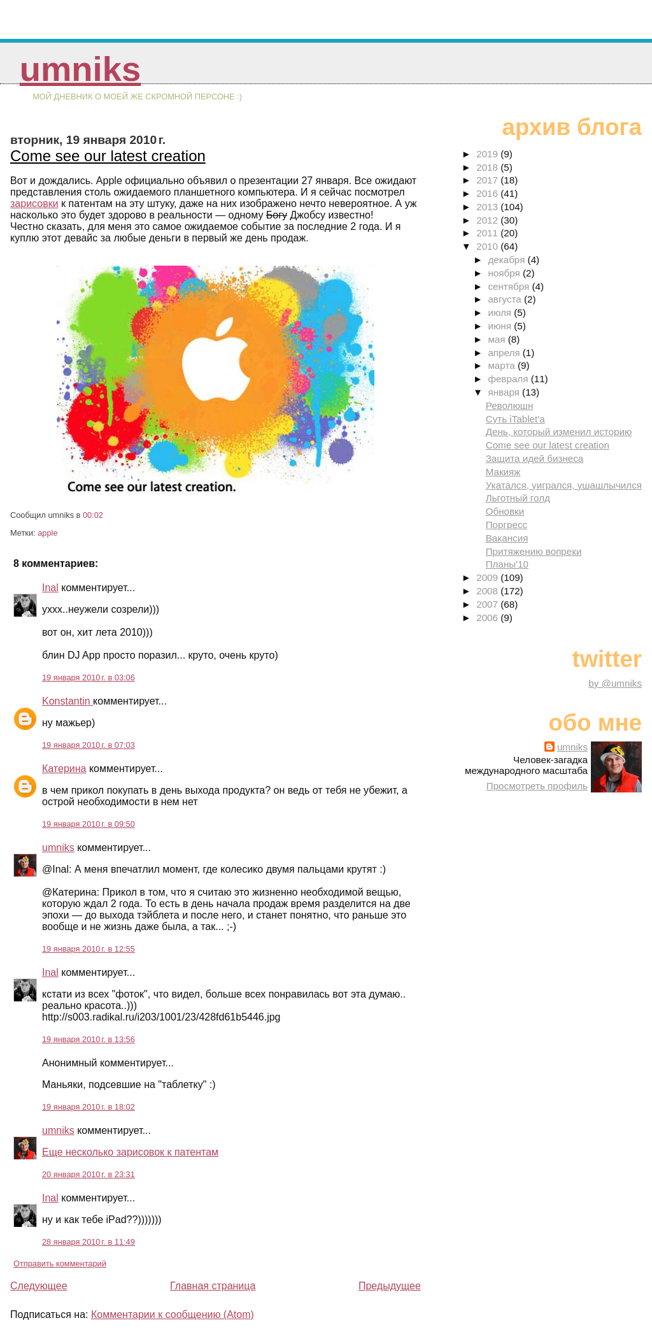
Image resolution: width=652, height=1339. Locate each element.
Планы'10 (507, 564)
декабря (507, 259)
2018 (488, 167)
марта (502, 365)
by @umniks (615, 683)
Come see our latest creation (108, 155)
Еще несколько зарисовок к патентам (130, 1152)
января (505, 392)
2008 (488, 590)
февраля (509, 378)
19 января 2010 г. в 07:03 (88, 745)
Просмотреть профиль (537, 785)
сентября (510, 286)
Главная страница (212, 1285)
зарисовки (34, 203)
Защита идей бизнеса (535, 458)
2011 (488, 232)
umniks (80, 69)
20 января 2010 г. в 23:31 (88, 1174)
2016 (488, 193)
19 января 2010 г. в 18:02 (88, 1107)
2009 (488, 577)
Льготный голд (518, 497)
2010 (488, 246)
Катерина (64, 768)
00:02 (93, 515)
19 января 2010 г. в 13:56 (88, 1039)
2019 (488, 153)
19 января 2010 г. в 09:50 (88, 824)
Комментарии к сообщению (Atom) (172, 1314)
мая (497, 339)
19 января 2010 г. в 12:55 (88, 949)
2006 (488, 617)
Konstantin (67, 701)
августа (506, 299)
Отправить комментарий (59, 1263)
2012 (488, 220)
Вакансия (507, 538)
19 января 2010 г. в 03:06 (88, 677)
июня (501, 325)
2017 (488, 180)
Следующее (38, 1285)
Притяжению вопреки (534, 551)
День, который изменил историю (559, 431)
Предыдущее (389, 1285)
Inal (50, 587)
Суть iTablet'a (515, 418)
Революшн (510, 405)
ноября (505, 273)
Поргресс (506, 524)
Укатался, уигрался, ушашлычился (564, 485)
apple (47, 533)
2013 (488, 206)
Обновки (505, 511)
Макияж (503, 471)
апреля (505, 352)
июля (501, 312)
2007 (488, 604)
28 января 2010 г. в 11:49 (88, 1242)
